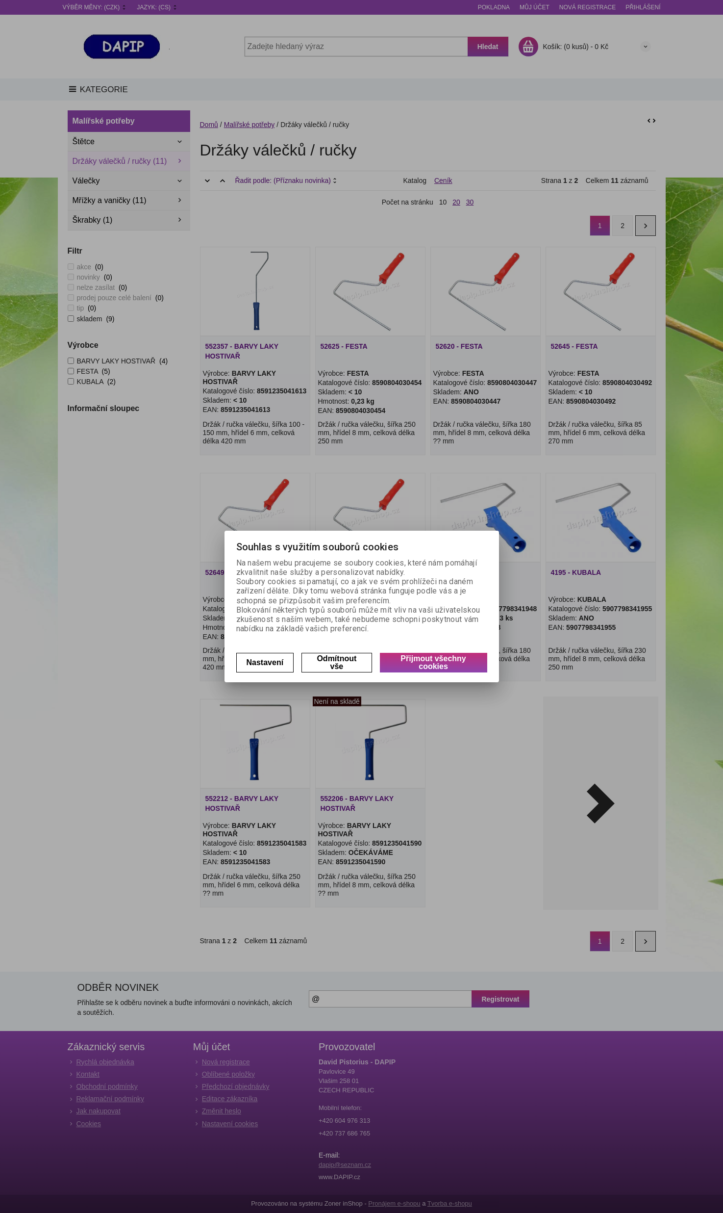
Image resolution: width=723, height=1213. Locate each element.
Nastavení (265, 662)
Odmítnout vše (336, 662)
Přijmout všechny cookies (433, 662)
